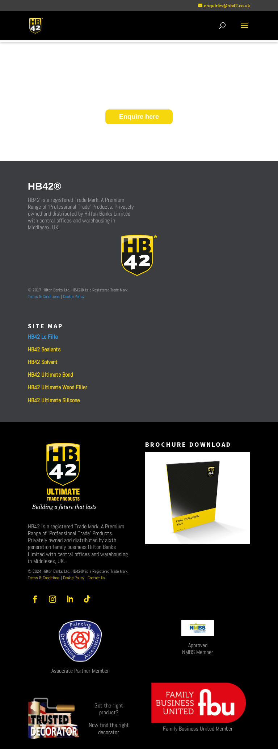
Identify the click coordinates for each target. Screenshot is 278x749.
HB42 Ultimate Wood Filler (57, 387)
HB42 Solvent (43, 362)
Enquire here (139, 116)
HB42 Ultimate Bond (50, 374)
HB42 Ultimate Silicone (54, 400)
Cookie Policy (73, 296)
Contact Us (96, 578)
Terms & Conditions (44, 296)
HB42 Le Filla (43, 337)
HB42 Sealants (44, 349)
